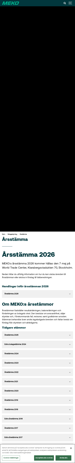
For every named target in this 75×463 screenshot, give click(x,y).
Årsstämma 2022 (37, 372)
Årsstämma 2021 (37, 382)
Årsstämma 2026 (37, 294)
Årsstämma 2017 (37, 428)
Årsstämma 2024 (37, 354)
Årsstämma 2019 (37, 400)
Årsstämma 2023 (37, 363)
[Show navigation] (70, 3)
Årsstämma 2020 (37, 391)
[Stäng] (71, 448)
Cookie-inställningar (11, 458)
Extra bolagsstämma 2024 (37, 344)
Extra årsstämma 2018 (37, 419)
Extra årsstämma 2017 (37, 437)
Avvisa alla (63, 458)
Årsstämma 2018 (37, 410)
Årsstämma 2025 (37, 335)
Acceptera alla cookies (44, 458)
